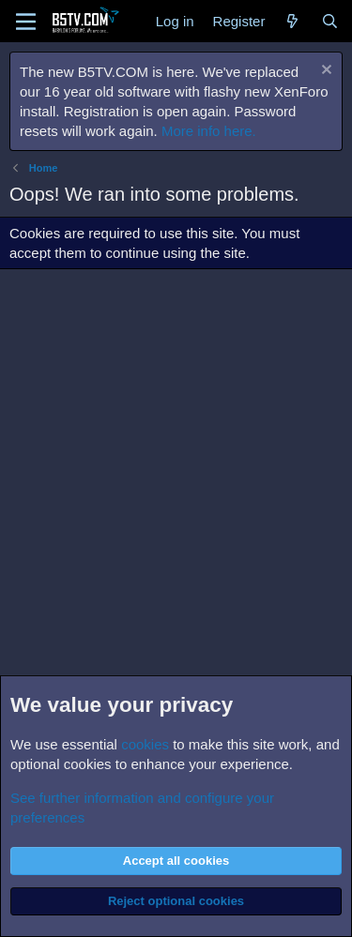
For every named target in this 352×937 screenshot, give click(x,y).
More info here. (208, 131)
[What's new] (292, 21)
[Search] (330, 21)
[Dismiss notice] (324, 72)
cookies (145, 744)
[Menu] (26, 21)
